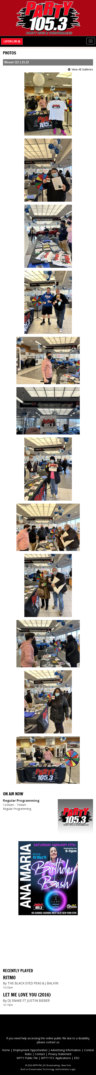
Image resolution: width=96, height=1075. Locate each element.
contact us (52, 1042)
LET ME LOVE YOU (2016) (27, 994)
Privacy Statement (59, 1054)
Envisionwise (35, 1069)
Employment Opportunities (30, 1050)
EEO (76, 1058)
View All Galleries (82, 69)
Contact (40, 1054)
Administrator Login (65, 1069)
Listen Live (12, 41)
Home (6, 1050)
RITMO (9, 977)
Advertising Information (66, 1050)
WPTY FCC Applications (56, 1058)
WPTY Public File (27, 1058)
